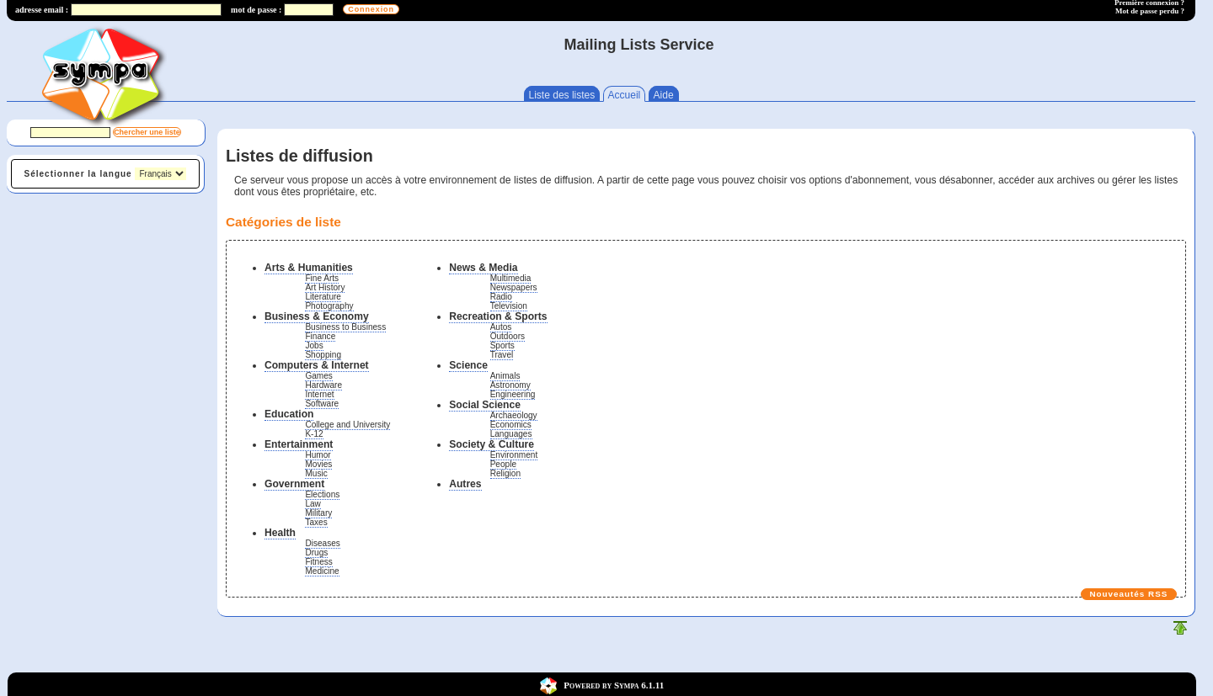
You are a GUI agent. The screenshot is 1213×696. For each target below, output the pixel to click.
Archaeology (513, 415)
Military (318, 513)
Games (318, 375)
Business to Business (345, 327)
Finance (320, 336)
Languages (511, 433)
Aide (664, 95)
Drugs (316, 552)
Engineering (513, 394)
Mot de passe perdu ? (1149, 11)
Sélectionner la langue (78, 173)
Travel (502, 354)
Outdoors (507, 336)
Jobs (314, 345)
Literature (323, 296)
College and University (347, 424)
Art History (325, 287)
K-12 (314, 433)
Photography (329, 306)
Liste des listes (562, 95)
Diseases (322, 543)
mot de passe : (256, 9)
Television (508, 306)
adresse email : (41, 9)
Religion (505, 473)
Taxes (316, 522)
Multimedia (511, 278)
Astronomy (510, 385)
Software (322, 403)
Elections (322, 494)
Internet (319, 394)
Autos (501, 327)
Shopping (323, 354)
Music (316, 473)
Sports (502, 345)
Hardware (323, 385)
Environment (514, 455)
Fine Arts (322, 278)
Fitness (318, 561)
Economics (511, 424)
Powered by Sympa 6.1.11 (614, 684)
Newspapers (513, 287)
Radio (501, 296)
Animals (505, 375)
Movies (318, 464)
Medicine (322, 571)
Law (313, 503)
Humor (317, 455)
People (503, 464)
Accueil (624, 95)
